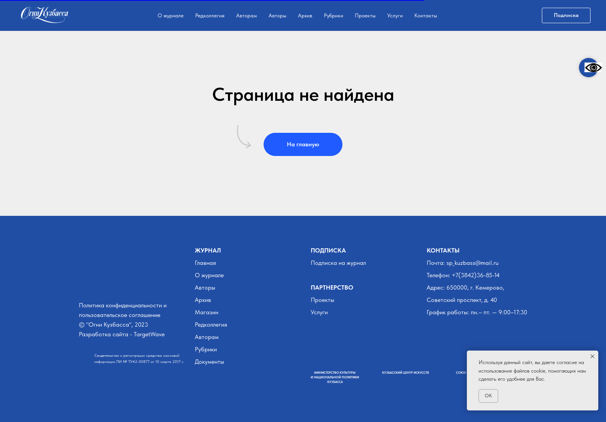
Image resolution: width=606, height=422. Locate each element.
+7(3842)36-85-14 (476, 275)
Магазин (206, 312)
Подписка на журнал (338, 262)
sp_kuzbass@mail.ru (472, 262)
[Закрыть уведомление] (592, 356)
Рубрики (333, 15)
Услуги (395, 15)
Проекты (365, 15)
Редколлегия (210, 15)
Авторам (246, 15)
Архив (305, 15)
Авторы (277, 15)
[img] (84, 285)
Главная (205, 262)
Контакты (425, 15)
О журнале (171, 15)
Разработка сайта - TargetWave (122, 334)
